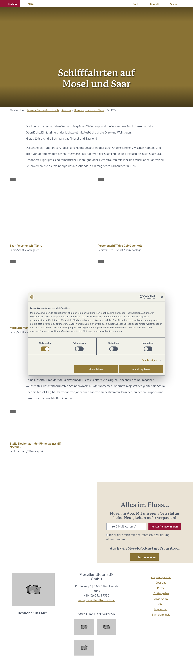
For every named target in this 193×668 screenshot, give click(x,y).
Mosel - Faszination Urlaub (43, 110)
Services (66, 110)
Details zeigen (149, 360)
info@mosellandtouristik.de (96, 600)
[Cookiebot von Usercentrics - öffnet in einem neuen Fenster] (141, 297)
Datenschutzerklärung (155, 535)
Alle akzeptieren (141, 369)
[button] (10, 3)
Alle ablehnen (96, 369)
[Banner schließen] (162, 297)
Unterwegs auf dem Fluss (89, 110)
